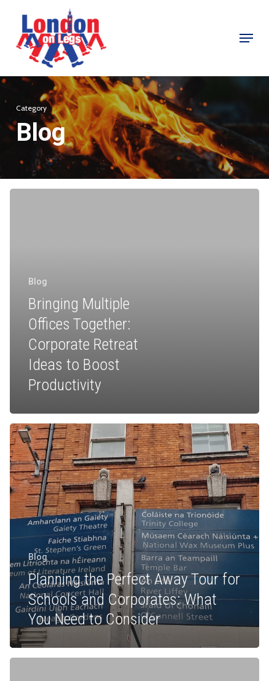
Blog (37, 281)
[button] (246, 38)
